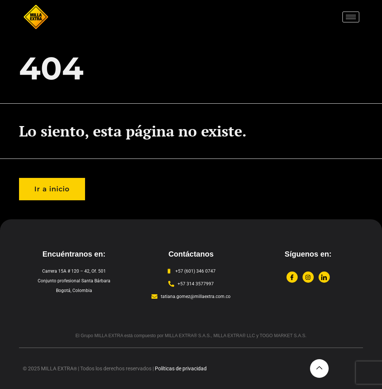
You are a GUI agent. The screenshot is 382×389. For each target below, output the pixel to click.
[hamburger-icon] (350, 17)
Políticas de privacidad (181, 368)
